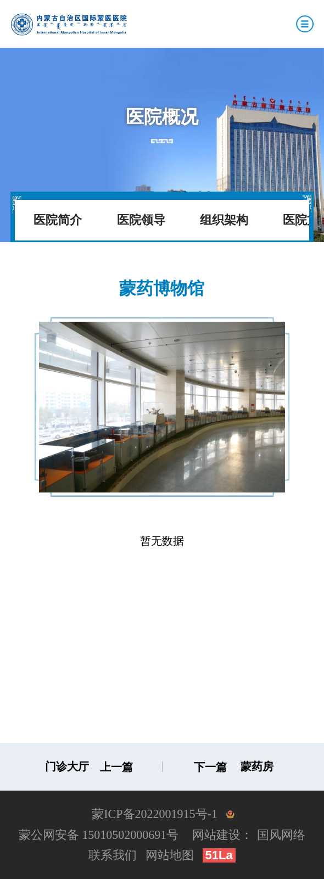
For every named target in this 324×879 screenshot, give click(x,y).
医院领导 (141, 220)
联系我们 (112, 855)
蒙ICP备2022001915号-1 (154, 814)
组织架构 (224, 220)
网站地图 (170, 855)
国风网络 (281, 835)
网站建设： (222, 835)
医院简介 (57, 220)
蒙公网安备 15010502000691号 (99, 835)
